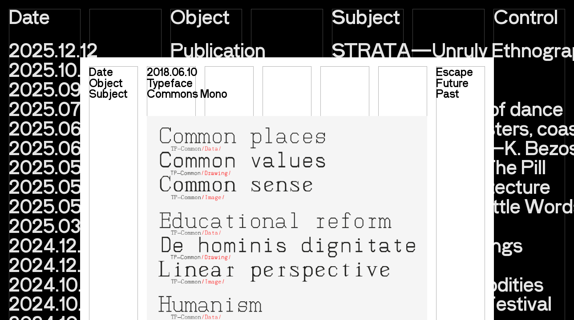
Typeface (170, 82)
